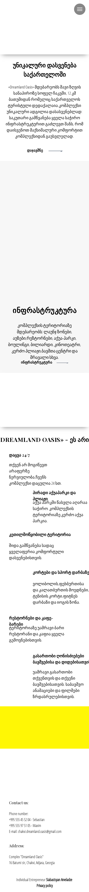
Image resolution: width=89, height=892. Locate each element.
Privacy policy (45, 885)
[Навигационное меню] (79, 9)
